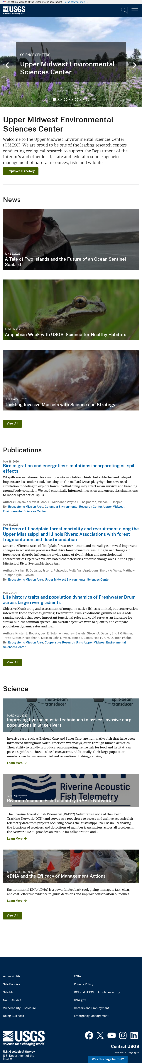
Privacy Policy (83, 984)
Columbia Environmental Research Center (73, 506)
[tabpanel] (71, 62)
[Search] (124, 10)
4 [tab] (71, 99)
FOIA (77, 976)
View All (12, 423)
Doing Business (13, 1016)
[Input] (104, 10)
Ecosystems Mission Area (25, 506)
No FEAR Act (12, 1000)
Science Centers (35, 55)
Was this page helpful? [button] (108, 1059)
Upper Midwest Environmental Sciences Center (77, 579)
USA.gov (80, 1000)
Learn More (15, 763)
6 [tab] (82, 99)
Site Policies (11, 984)
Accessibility (12, 976)
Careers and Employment (91, 1008)
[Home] (14, 13)
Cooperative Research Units (64, 642)
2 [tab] (60, 99)
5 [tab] (76, 99)
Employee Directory (21, 171)
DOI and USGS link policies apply (97, 992)
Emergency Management (91, 1016)
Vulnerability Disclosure (19, 1008)
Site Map (9, 992)
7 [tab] (87, 99)
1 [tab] (54, 99)
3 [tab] (65, 99)
